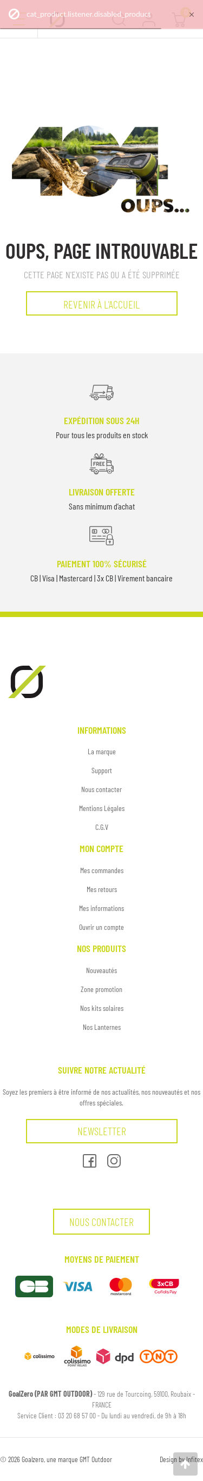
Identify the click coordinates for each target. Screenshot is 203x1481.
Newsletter (101, 1130)
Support (101, 770)
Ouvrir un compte (101, 927)
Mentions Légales (102, 808)
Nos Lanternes (102, 1026)
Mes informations (101, 908)
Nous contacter (101, 789)
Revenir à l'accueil (101, 304)
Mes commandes (101, 870)
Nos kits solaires (101, 1008)
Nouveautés (101, 970)
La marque (102, 751)
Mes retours (102, 889)
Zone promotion (101, 989)
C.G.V (101, 827)
